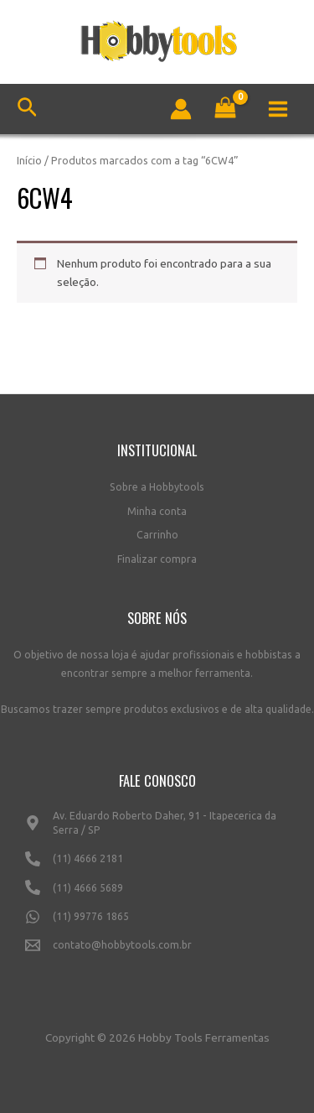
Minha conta (157, 511)
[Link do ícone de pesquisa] (27, 109)
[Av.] (157, 830)
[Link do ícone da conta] (181, 109)
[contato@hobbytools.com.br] (157, 952)
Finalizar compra (157, 559)
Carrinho (157, 534)
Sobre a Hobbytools (157, 486)
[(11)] (157, 865)
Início (29, 160)
